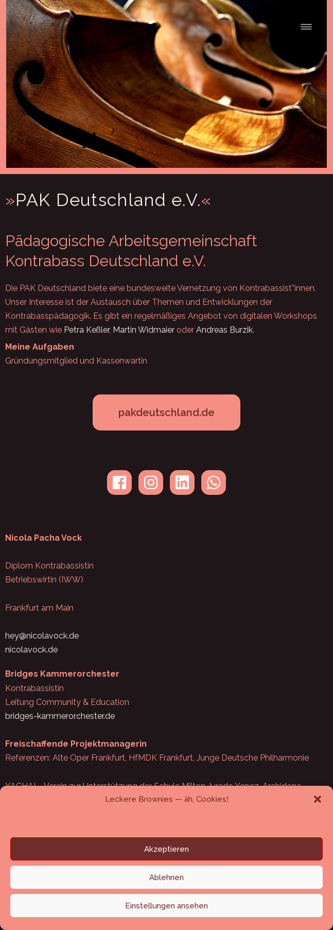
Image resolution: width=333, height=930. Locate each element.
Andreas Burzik (224, 330)
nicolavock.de (31, 650)
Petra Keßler (86, 330)
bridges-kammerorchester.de (60, 716)
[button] (317, 799)
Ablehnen (166, 877)
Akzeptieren (166, 849)
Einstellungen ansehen (166, 905)
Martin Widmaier (143, 330)
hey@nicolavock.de (42, 636)
